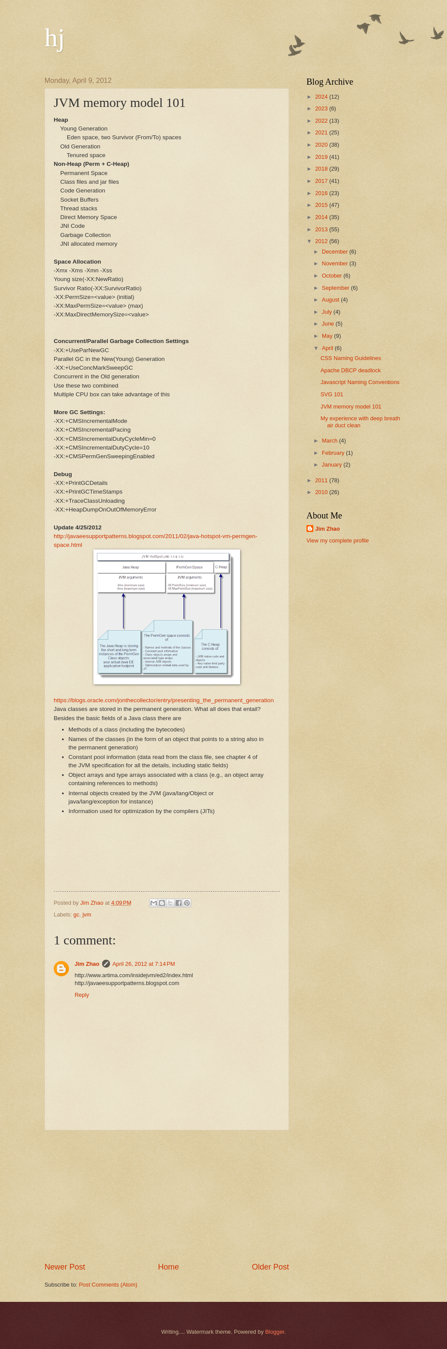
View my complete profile (337, 540)
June (329, 323)
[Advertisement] (166, 1196)
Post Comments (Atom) (108, 1284)
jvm (87, 914)
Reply (82, 995)
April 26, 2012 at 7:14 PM (144, 964)
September (336, 288)
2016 (322, 193)
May (328, 336)
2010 (322, 492)
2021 (322, 132)
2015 (322, 205)
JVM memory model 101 (351, 406)
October (332, 275)
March (330, 440)
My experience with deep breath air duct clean (360, 421)
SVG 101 (331, 394)
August (331, 299)
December (335, 251)
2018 (322, 168)
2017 (322, 181)
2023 (322, 108)
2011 (322, 480)
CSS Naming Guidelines (350, 358)
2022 (322, 120)
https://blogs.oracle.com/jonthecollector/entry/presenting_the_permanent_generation (164, 700)
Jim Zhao (87, 964)
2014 (322, 217)
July (327, 312)
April (328, 348)
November (335, 263)
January (332, 464)
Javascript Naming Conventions (359, 382)
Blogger (275, 1331)
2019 (322, 157)
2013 (322, 229)
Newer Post (65, 1267)
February (334, 453)
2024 (322, 96)
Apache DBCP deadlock (350, 370)
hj (55, 37)
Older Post (270, 1267)
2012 (322, 241)
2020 (322, 144)
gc (76, 914)
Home (168, 1267)
